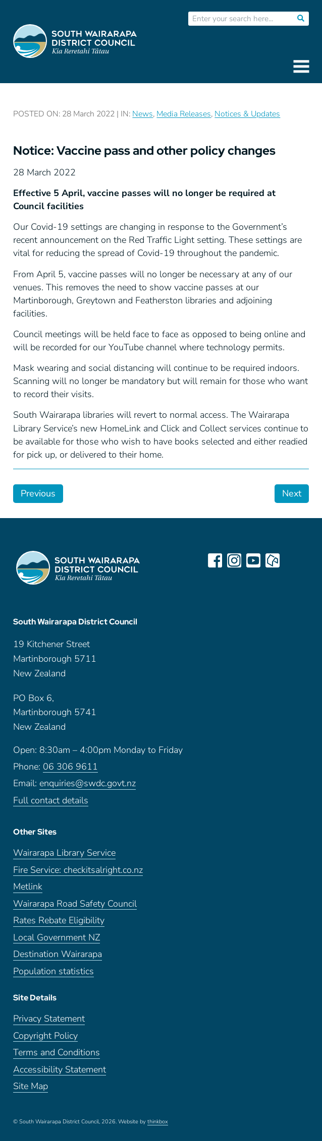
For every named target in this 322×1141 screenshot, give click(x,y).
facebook (215, 560)
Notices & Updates (247, 113)
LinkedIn (292, 560)
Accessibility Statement (59, 1069)
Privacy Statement (49, 1019)
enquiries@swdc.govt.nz (87, 783)
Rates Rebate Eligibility (58, 920)
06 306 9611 (70, 767)
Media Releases (183, 113)
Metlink (27, 887)
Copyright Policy (45, 1036)
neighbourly (272, 560)
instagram (234, 560)
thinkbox (157, 1121)
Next (291, 493)
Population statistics (53, 971)
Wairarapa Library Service (64, 853)
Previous (38, 493)
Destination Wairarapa (57, 954)
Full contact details (50, 800)
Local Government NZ (56, 937)
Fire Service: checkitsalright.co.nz (78, 870)
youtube (253, 560)
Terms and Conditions (56, 1052)
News (142, 113)
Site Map (30, 1086)
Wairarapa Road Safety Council (75, 904)
